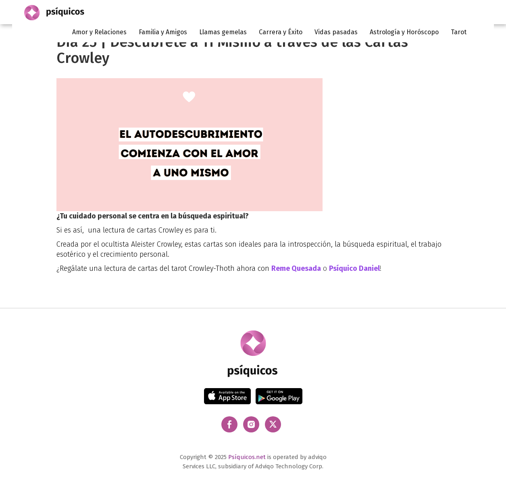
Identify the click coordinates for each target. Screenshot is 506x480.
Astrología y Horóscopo (404, 32)
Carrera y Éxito (280, 32)
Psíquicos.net (247, 457)
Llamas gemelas (223, 32)
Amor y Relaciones (99, 32)
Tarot (458, 32)
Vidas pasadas (336, 32)
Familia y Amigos (163, 32)
